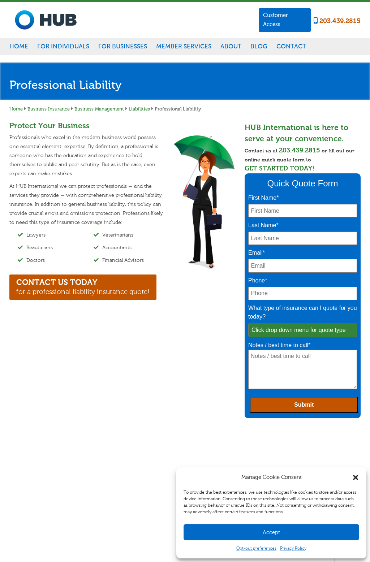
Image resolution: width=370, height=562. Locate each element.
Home (18, 46)
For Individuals (63, 46)
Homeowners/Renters (124, 456)
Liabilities (139, 109)
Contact (291, 46)
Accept (271, 532)
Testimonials (262, 465)
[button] (355, 477)
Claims (208, 449)
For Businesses (122, 46)
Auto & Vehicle (117, 464)
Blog (258, 46)
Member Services (183, 46)
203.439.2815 (337, 21)
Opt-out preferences (256, 548)
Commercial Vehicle (171, 464)
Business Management (99, 109)
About (230, 46)
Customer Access (275, 19)
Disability (112, 481)
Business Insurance (48, 109)
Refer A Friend (214, 465)
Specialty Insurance (122, 473)
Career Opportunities (269, 449)
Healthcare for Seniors (124, 497)
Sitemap (148, 525)
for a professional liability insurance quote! (83, 286)
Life (107, 489)
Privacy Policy (293, 548)
